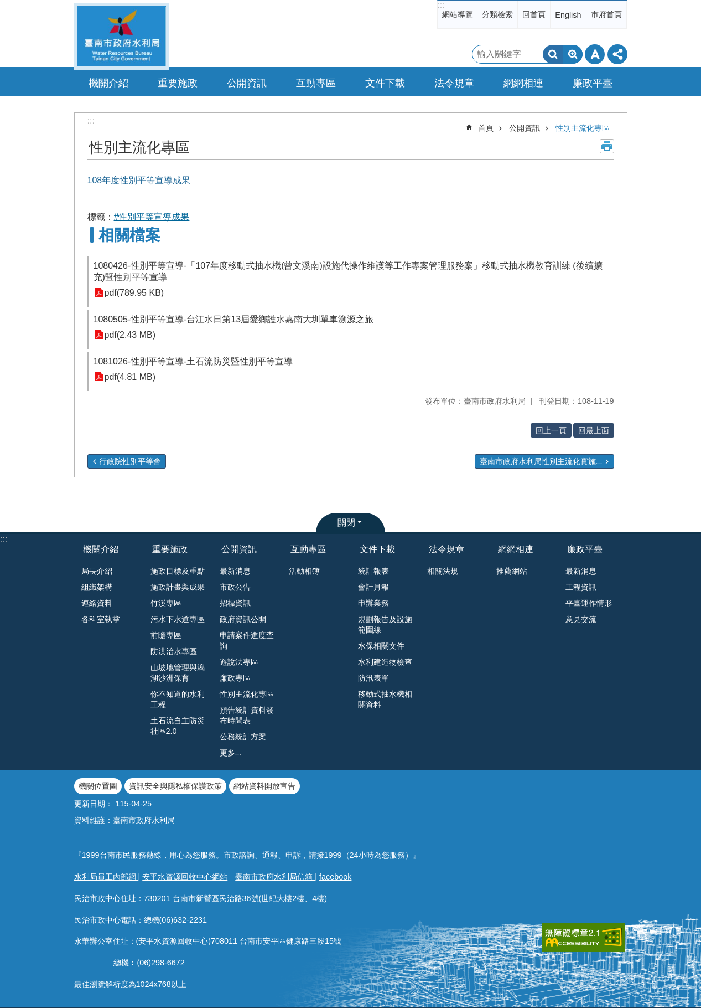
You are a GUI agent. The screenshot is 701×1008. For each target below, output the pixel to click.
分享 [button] (617, 54)
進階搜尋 (573, 54)
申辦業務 (373, 603)
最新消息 (235, 571)
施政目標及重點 (177, 571)
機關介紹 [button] (108, 83)
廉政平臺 (585, 549)
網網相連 (515, 549)
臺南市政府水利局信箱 (275, 876)
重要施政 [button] (178, 83)
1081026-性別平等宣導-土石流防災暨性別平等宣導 (193, 361)
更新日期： (93, 803)
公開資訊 (524, 128)
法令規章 (446, 549)
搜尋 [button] (553, 54)
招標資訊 (235, 603)
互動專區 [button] (316, 83)
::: (440, 4)
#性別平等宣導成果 (152, 217)
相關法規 (442, 571)
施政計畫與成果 (177, 587)
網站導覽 (457, 14)
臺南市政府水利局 (121, 36)
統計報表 (373, 571)
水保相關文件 (381, 645)
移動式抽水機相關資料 (385, 699)
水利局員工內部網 (106, 876)
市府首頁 (606, 14)
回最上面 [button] (593, 430)
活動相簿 (304, 571)
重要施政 (170, 549)
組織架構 (96, 587)
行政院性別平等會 (130, 461)
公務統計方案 (243, 736)
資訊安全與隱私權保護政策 (175, 785)
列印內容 (607, 146)
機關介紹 (100, 549)
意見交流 (580, 619)
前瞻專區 (165, 635)
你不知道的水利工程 (177, 699)
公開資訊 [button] (247, 83)
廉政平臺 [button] (592, 83)
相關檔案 (129, 235)
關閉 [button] (346, 522)
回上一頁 (551, 430)
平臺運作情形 (588, 603)
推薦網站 (511, 571)
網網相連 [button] (523, 83)
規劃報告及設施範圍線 (385, 624)
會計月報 (373, 587)
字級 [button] (595, 54)
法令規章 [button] (454, 83)
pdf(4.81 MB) (130, 377)
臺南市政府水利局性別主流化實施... (541, 461)
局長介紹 (96, 571)
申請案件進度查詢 (247, 640)
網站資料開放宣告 (264, 785)
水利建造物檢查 (385, 661)
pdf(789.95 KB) (134, 292)
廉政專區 (235, 677)
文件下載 (377, 549)
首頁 (486, 128)
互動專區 (308, 549)
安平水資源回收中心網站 (184, 876)
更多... (231, 752)
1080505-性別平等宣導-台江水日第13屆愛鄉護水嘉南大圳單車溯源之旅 (234, 319)
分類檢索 (497, 14)
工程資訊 (580, 587)
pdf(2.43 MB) (130, 335)
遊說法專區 (239, 661)
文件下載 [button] (385, 83)
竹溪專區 (165, 603)
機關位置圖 (98, 785)
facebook (335, 876)
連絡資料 (96, 603)
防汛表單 (373, 677)
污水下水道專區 (177, 619)
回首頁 (534, 14)
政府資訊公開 (243, 619)
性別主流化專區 (582, 128)
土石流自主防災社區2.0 (177, 726)
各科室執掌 (100, 619)
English (568, 15)
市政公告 (235, 587)
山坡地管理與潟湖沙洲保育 (177, 672)
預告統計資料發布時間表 (247, 715)
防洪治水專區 (173, 651)
